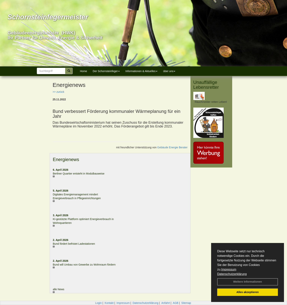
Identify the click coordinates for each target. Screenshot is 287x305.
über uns (169, 71)
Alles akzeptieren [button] (247, 292)
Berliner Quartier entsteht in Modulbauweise (78, 173)
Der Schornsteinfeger (106, 71)
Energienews (66, 159)
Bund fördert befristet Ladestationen (74, 243)
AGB (175, 302)
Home (83, 71)
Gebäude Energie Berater (172, 147)
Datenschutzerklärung (232, 274)
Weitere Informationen (247, 281)
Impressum (228, 269)
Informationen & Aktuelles (141, 71)
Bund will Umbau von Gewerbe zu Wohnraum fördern (84, 264)
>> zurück (58, 91)
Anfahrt (165, 302)
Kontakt (109, 302)
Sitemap (186, 302)
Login (98, 302)
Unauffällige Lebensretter (206, 85)
